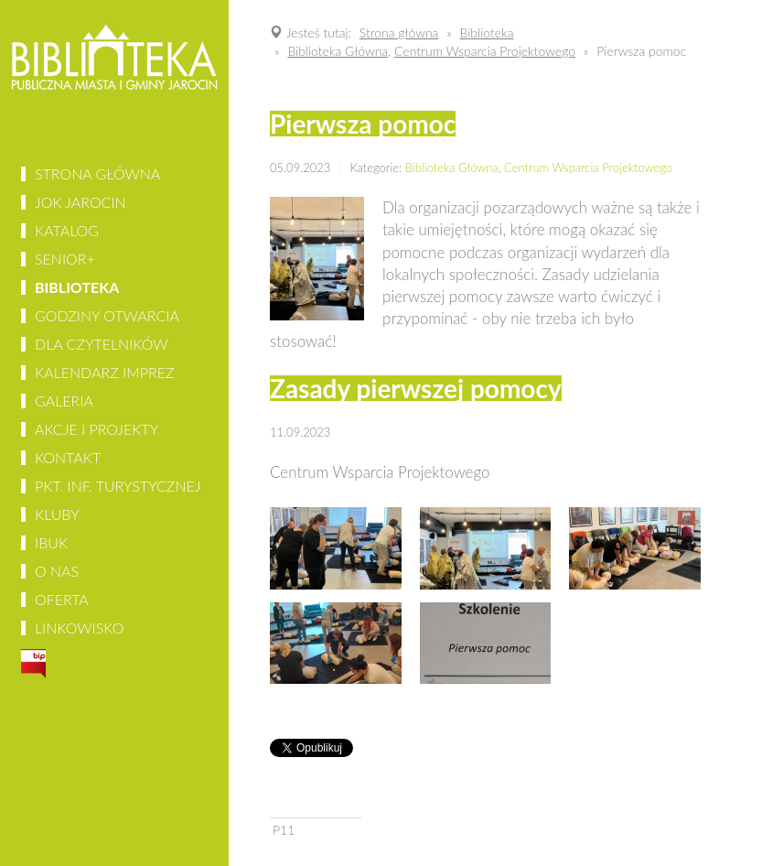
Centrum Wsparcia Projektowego (588, 167)
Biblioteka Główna (452, 167)
